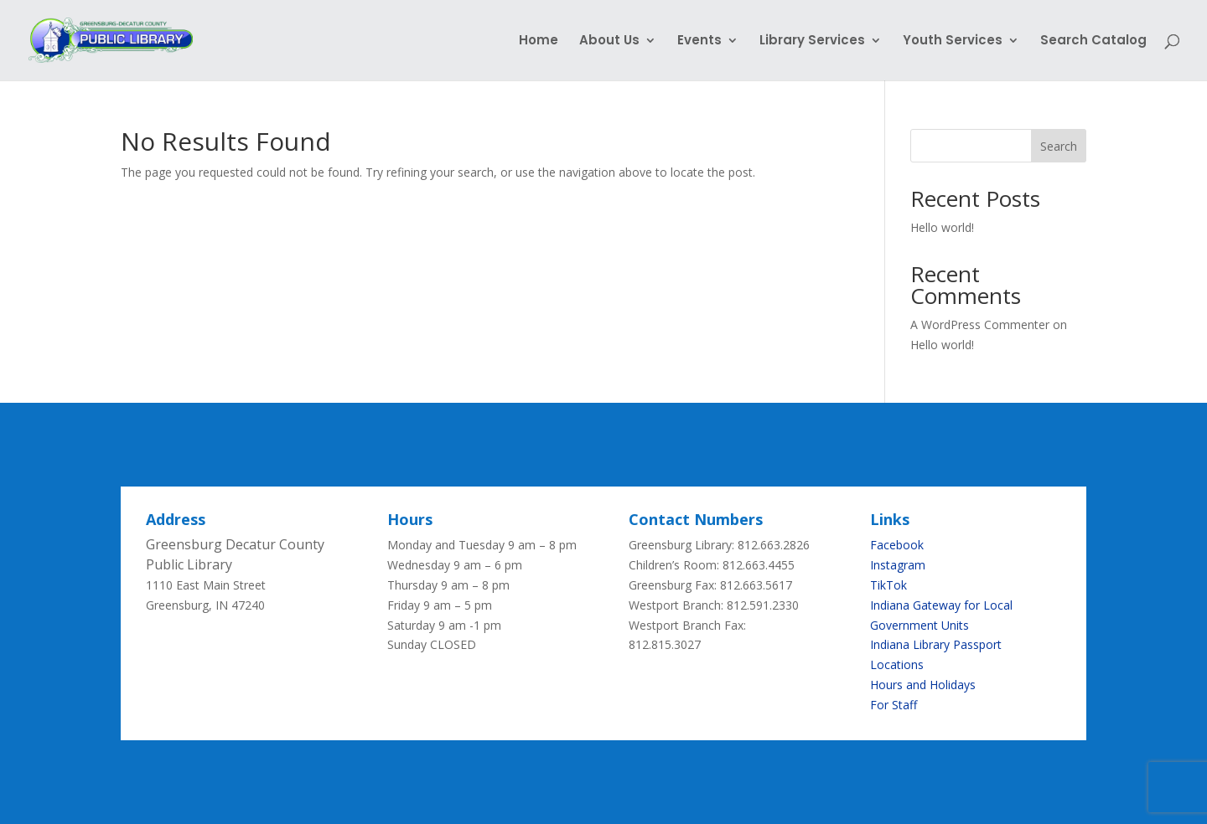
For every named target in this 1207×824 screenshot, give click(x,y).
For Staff (893, 705)
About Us (609, 41)
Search (1058, 146)
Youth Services (952, 41)
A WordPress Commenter (979, 324)
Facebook (897, 545)
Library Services (812, 41)
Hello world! (942, 227)
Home (538, 41)
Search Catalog (1093, 41)
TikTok (888, 585)
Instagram (897, 565)
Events (699, 41)
